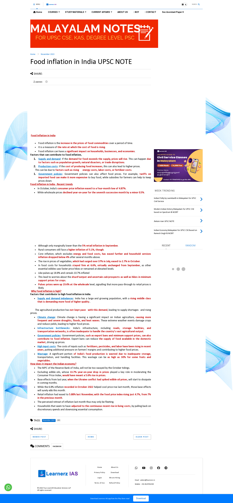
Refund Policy (114, 483)
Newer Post (39, 437)
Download (141, 498)
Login (99, 478)
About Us (114, 467)
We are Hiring (114, 478)
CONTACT (150, 12)
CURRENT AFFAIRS (102, 12)
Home (37, 12)
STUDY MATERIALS (75, 12)
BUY (136, 12)
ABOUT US (122, 12)
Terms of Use (100, 483)
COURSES (54, 12)
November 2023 (47, 54)
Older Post (142, 437)
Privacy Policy (99, 472)
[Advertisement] (55, 108)
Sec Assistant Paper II (173, 12)
